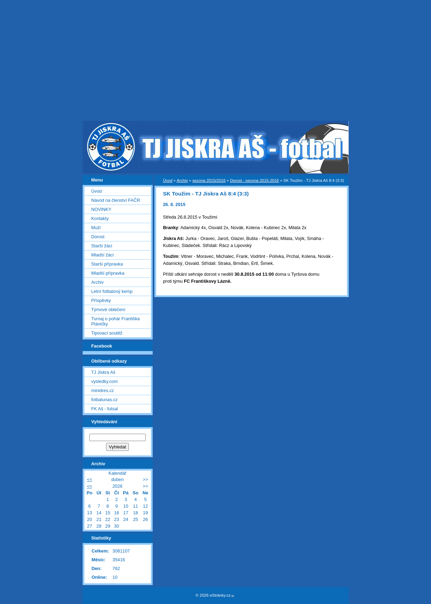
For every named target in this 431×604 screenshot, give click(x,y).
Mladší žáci (102, 255)
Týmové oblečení (108, 309)
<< (89, 479)
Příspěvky (101, 300)
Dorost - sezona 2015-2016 (254, 180)
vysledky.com (104, 381)
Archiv (182, 180)
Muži (96, 227)
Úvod (168, 180)
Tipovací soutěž (107, 333)
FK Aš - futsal (104, 408)
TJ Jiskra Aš (103, 372)
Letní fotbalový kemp (112, 291)
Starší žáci (101, 245)
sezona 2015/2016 (208, 180)
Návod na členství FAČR (115, 200)
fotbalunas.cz (104, 399)
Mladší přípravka (108, 273)
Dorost (98, 236)
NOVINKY (101, 209)
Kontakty (100, 218)
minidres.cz (102, 390)
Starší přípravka (107, 264)
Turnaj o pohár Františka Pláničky (115, 321)
